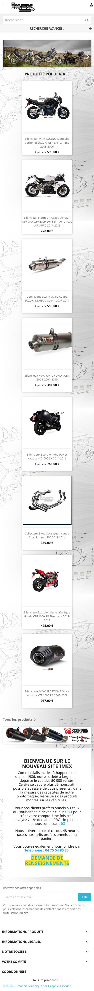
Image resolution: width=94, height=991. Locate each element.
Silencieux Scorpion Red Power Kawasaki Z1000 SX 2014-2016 (47, 456)
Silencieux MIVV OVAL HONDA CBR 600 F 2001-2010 (47, 377)
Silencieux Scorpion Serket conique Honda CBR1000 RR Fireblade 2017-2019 (47, 616)
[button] (9, 53)
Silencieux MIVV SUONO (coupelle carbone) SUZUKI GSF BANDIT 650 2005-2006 (47, 142)
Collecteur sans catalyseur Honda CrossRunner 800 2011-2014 (47, 535)
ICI (63, 823)
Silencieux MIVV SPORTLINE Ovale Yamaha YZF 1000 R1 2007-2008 (47, 693)
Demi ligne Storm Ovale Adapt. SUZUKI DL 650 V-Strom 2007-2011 (47, 298)
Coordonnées (14, 971)
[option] (47, 53)
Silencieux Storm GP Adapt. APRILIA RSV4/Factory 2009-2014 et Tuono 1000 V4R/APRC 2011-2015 (47, 221)
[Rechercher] (47, 20)
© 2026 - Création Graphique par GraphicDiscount (37, 986)
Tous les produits (20, 719)
